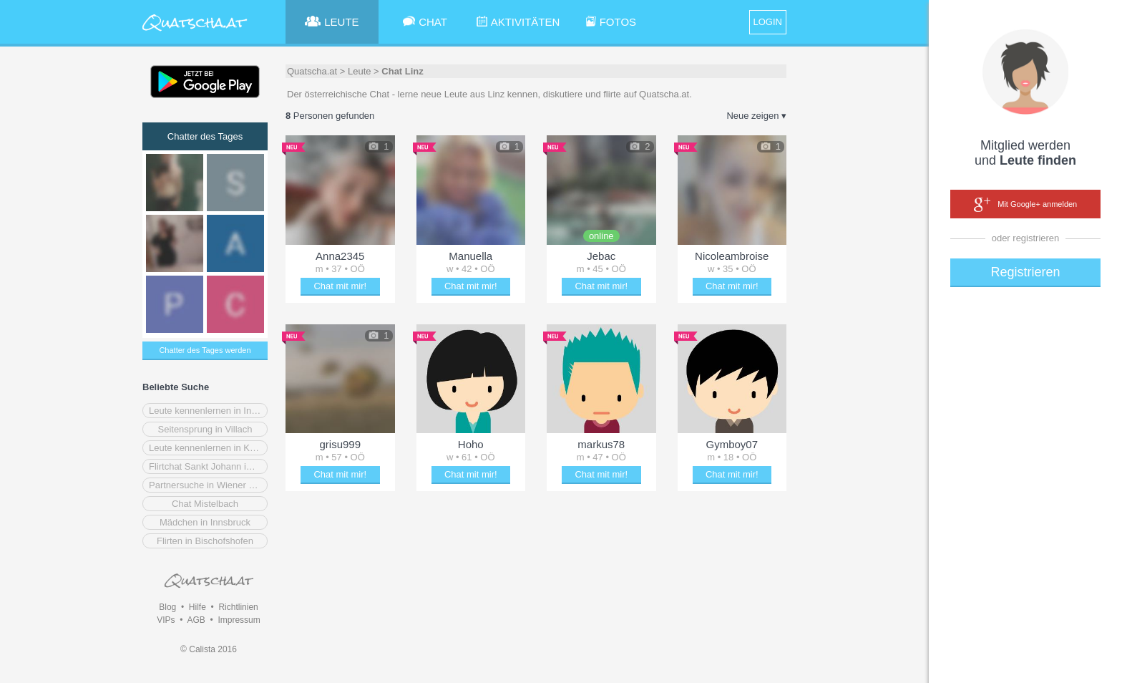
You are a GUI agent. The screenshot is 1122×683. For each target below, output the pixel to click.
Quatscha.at (312, 71)
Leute (359, 71)
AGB (196, 620)
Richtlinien (238, 607)
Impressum (239, 620)
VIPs (166, 620)
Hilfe (197, 607)
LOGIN (767, 21)
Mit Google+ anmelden (1025, 205)
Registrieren (1025, 272)
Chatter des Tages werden (204, 350)
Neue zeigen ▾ (756, 115)
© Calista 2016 (208, 649)
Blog (167, 607)
